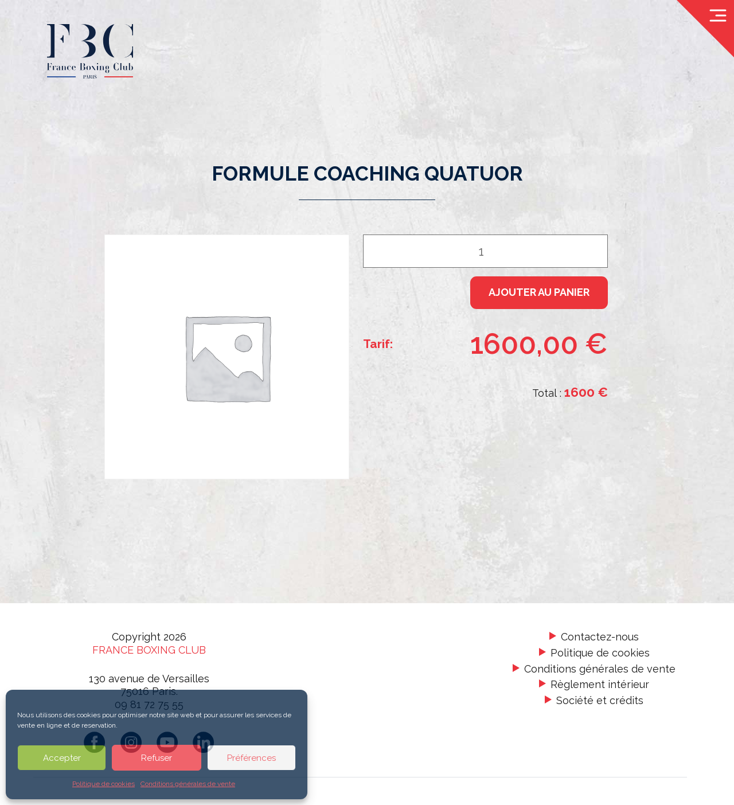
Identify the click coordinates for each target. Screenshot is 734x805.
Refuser (156, 758)
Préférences (251, 758)
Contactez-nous (600, 637)
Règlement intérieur (599, 684)
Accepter (62, 758)
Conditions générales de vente (187, 784)
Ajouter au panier (539, 292)
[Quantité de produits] (485, 251)
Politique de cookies (103, 784)
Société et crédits (599, 700)
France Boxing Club (149, 650)
